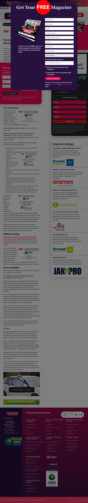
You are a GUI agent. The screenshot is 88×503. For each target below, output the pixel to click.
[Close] (76, 4)
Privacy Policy (54, 84)
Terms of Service (66, 84)
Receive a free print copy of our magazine (57, 68)
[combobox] (59, 63)
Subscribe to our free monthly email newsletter (59, 73)
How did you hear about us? (54, 59)
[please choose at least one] (56, 63)
